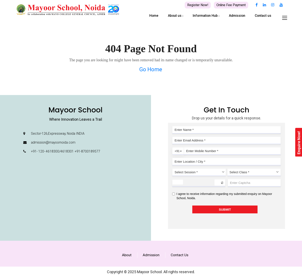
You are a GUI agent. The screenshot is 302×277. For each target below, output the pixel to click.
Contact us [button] (263, 16)
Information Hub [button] (206, 16)
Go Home (150, 69)
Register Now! (197, 5)
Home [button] (153, 16)
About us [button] (175, 16)
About (127, 255)
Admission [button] (237, 16)
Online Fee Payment (231, 5)
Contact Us (179, 255)
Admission (151, 255)
